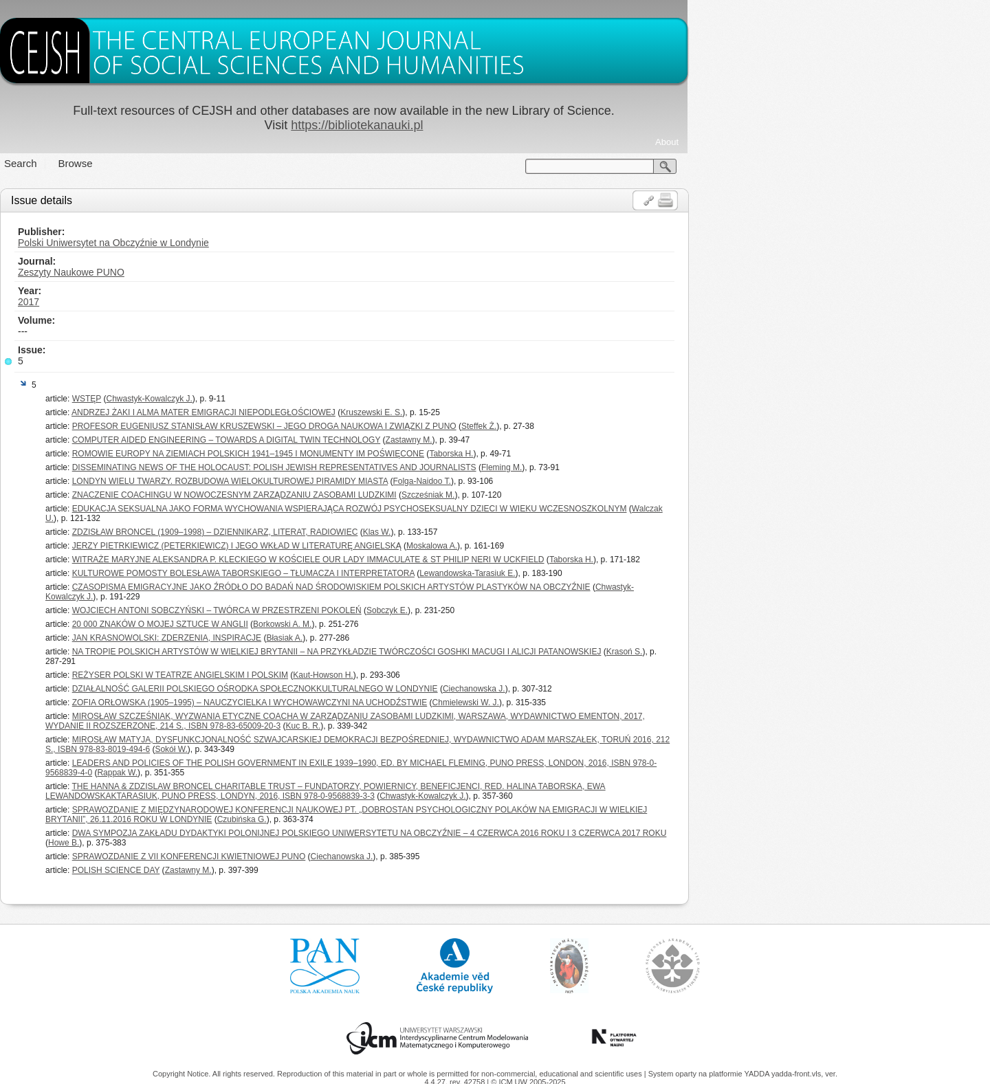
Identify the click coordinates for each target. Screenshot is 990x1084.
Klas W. (528, 532)
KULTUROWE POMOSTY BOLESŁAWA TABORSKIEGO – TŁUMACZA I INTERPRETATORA (394, 573)
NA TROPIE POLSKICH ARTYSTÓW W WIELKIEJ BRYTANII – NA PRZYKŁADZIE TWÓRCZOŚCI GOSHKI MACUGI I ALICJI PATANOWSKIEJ (488, 651)
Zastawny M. (560, 440)
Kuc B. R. (454, 726)
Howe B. (214, 843)
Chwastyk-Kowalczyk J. (300, 398)
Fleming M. (652, 467)
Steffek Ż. (630, 426)
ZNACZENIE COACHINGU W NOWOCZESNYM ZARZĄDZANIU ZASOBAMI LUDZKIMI (385, 495)
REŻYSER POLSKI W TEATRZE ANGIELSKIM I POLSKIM (331, 675)
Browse (227, 163)
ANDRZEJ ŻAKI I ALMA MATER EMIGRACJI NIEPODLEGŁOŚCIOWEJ (355, 412)
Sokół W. (322, 749)
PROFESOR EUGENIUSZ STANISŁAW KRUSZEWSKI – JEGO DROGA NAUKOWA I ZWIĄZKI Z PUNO (415, 426)
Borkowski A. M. (433, 624)
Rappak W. (268, 772)
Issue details (192, 200)
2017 (179, 301)
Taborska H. (602, 453)
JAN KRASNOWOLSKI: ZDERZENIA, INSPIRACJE (317, 638)
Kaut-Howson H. (474, 675)
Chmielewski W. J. (617, 702)
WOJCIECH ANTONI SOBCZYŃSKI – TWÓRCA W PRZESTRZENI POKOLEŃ (368, 610)
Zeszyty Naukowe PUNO (222, 272)
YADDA (757, 1074)
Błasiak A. (435, 638)
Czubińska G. (393, 819)
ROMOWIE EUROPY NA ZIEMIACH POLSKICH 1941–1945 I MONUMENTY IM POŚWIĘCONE (399, 453)
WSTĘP (237, 398)
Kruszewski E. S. (522, 412)
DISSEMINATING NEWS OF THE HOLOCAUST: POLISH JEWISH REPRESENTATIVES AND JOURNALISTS (425, 467)
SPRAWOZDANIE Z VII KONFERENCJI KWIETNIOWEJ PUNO (340, 856)
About (818, 142)
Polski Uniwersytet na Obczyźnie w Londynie (264, 242)
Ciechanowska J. (625, 689)
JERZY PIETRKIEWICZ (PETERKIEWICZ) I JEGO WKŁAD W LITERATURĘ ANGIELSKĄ (388, 546)
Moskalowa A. (583, 546)
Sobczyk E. (538, 610)
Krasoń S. (776, 651)
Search (171, 163)
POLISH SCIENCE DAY (267, 870)
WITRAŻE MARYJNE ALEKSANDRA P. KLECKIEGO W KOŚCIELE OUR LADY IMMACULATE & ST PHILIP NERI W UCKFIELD (459, 559)
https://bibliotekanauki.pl (508, 125)
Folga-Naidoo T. (573, 481)
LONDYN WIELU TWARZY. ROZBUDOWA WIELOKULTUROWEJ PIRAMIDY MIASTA (381, 481)
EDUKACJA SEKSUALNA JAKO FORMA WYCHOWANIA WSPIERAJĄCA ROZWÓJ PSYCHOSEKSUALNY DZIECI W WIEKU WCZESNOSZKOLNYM (500, 508)
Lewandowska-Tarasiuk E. (618, 573)
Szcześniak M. (579, 495)
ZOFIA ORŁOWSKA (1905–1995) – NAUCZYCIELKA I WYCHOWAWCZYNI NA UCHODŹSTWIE (401, 702)
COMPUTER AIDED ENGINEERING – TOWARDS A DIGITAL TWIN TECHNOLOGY (377, 440)
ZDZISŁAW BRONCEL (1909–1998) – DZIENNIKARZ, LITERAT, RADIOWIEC (366, 532)
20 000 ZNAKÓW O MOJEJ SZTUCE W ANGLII (311, 624)
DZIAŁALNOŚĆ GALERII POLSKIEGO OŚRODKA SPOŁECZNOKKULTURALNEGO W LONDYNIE (406, 689)
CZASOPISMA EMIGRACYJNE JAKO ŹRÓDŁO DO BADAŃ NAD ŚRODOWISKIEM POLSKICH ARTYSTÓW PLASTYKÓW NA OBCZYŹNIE (482, 587)
